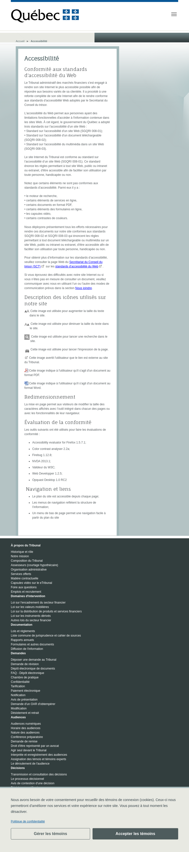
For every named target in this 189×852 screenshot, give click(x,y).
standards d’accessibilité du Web (76, 266)
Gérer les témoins (50, 834)
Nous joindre (83, 288)
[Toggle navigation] (174, 14)
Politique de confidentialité (28, 821)
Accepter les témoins (135, 834)
